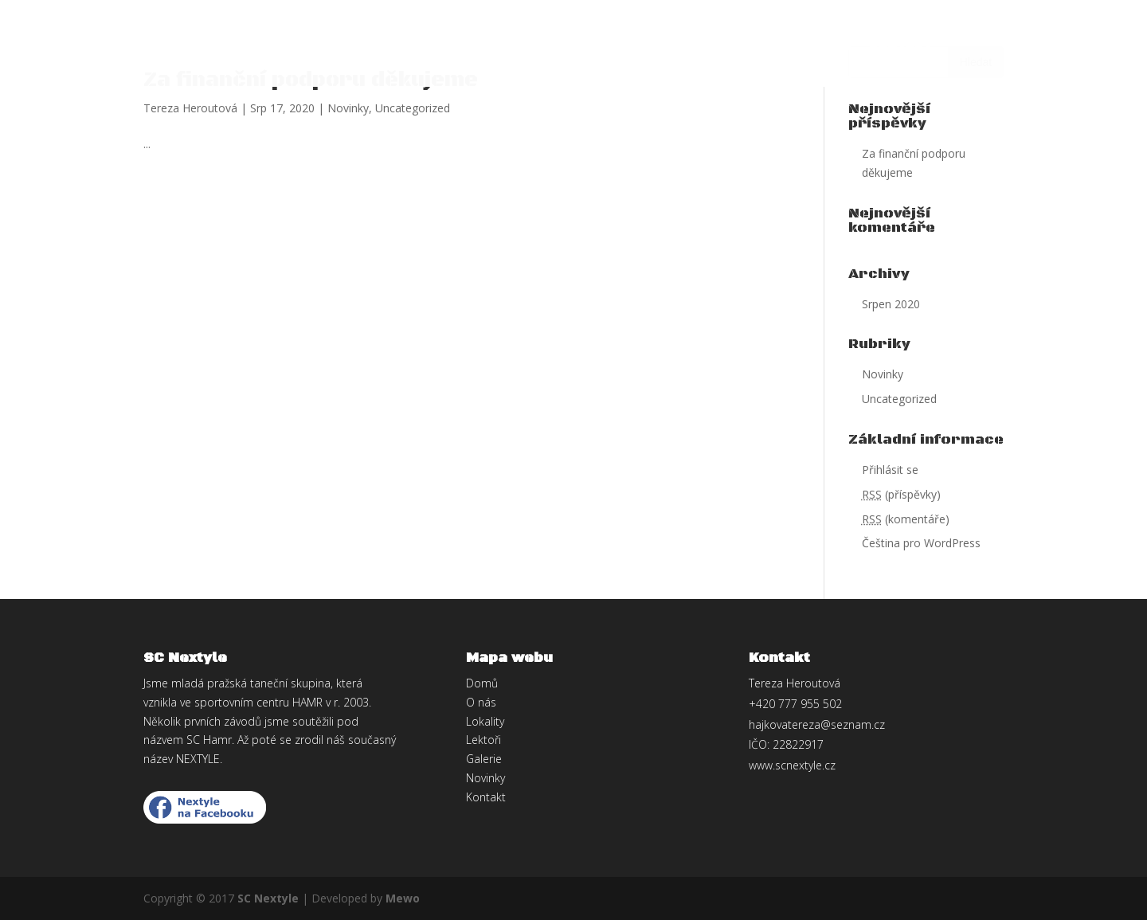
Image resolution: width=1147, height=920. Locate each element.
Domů (248, 47)
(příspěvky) (901, 494)
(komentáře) (905, 519)
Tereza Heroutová (190, 107)
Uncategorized (412, 107)
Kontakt (900, 47)
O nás (310, 47)
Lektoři (471, 47)
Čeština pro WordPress (921, 542)
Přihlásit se (890, 469)
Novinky (735, 47)
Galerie (817, 47)
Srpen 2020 (891, 303)
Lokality (386, 47)
